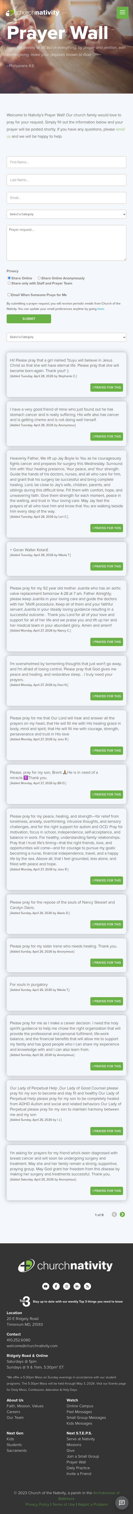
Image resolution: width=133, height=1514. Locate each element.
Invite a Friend (79, 1473)
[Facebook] (56, 1286)
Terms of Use (63, 1504)
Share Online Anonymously (63, 278)
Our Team (15, 1417)
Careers (13, 1411)
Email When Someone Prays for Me (39, 295)
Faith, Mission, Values (25, 1406)
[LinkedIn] (77, 1286)
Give (71, 1450)
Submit (28, 319)
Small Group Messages (86, 1417)
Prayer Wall (76, 1462)
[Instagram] (66, 1286)
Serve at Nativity (81, 1438)
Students (14, 1444)
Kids (10, 1438)
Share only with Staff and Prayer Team (41, 283)
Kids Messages (79, 1423)
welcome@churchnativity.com (32, 1345)
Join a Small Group (83, 1456)
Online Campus (80, 1406)
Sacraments (17, 1450)
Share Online (21, 278)
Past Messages (79, 1411)
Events (113, 1383)
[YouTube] (45, 1286)
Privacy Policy (37, 1504)
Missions (74, 1444)
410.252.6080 (18, 1340)
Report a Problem (93, 1504)
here (100, 309)
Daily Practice (78, 1467)
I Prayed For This (107, 387)
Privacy (12, 271)
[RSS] (87, 1286)
